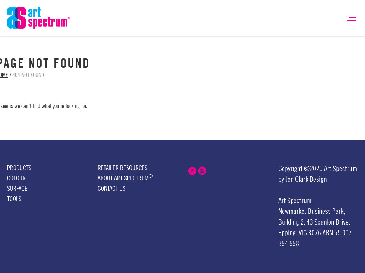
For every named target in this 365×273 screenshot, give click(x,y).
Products (19, 168)
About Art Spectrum (125, 177)
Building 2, (291, 222)
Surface (17, 188)
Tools (14, 199)
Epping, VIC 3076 (300, 233)
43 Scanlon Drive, (328, 222)
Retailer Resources (123, 168)
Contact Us (111, 188)
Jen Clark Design (306, 179)
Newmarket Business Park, (311, 211)
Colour (16, 178)
